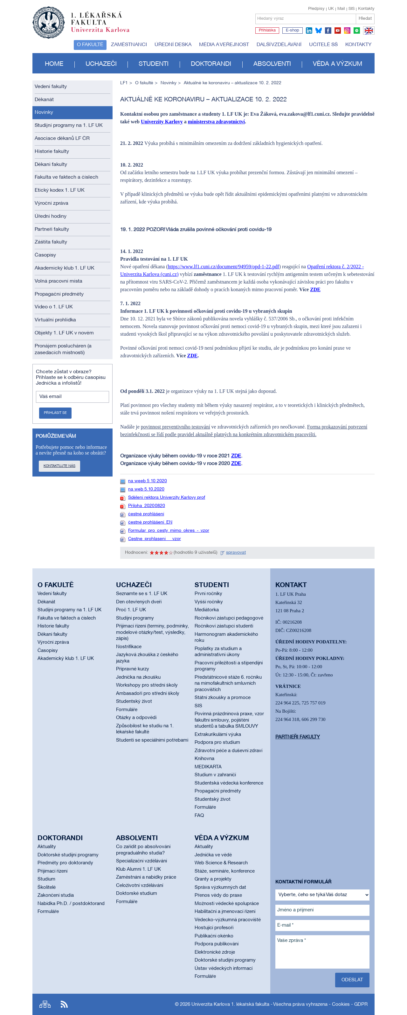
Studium (46, 879)
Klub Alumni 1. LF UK (138, 869)
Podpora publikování (216, 944)
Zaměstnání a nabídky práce (146, 877)
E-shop (292, 30)
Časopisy (45, 255)
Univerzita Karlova (105, 33)
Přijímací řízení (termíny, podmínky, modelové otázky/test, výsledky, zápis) (152, 632)
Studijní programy (135, 618)
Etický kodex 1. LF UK (60, 190)
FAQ (199, 815)
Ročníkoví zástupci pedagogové (229, 618)
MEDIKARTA (208, 767)
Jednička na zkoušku (138, 677)
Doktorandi (211, 64)
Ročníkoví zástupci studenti (224, 626)
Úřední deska (173, 45)
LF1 (124, 83)
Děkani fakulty (51, 164)
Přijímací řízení (52, 871)
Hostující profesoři (214, 928)
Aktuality (47, 847)
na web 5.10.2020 (146, 489)
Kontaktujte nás (59, 466)
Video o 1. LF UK (54, 307)
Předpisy (316, 9)
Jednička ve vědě (213, 855)
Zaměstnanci (129, 45)
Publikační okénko (214, 936)
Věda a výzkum (337, 64)
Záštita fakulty (51, 242)
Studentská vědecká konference (229, 783)
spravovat (236, 553)
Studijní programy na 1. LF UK (69, 125)
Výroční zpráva (51, 203)
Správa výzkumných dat (220, 887)
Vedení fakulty (51, 87)
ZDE (315, 289)
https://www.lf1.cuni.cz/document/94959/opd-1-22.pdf (223, 266)
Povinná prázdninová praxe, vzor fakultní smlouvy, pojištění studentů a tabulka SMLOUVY (229, 720)
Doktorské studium (136, 893)
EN (368, 34)
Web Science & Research (221, 863)
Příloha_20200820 (146, 506)
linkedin (309, 30)
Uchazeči (101, 64)
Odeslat (352, 980)
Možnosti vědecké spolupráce (227, 904)
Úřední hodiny (50, 216)
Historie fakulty (52, 151)
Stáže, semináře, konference (225, 871)
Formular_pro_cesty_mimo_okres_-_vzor (168, 531)
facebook (328, 30)
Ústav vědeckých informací (223, 968)
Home (54, 64)
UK (331, 9)
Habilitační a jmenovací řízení (225, 911)
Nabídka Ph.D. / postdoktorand (71, 904)
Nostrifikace (128, 647)
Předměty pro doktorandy (65, 863)
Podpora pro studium (217, 742)
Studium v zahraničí (215, 775)
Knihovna (204, 759)
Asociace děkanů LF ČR (62, 138)
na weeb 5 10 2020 (147, 481)
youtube (338, 30)
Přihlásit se (55, 413)
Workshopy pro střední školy (147, 685)
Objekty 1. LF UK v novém (64, 333)
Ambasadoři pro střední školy (147, 693)
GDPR (361, 1004)
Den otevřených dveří (139, 602)
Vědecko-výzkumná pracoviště (228, 920)
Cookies (341, 1004)
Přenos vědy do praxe (218, 895)
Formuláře (126, 710)
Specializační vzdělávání (141, 861)
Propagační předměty (59, 294)
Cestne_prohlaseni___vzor (154, 539)
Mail (341, 9)
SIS (351, 9)
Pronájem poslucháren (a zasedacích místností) (63, 349)
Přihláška (267, 30)
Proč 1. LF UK (131, 610)
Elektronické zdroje (215, 952)
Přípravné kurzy (132, 669)
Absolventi (272, 64)
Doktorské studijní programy (68, 855)
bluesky (318, 30)
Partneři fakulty (52, 229)
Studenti (154, 64)
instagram (347, 30)
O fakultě (90, 45)
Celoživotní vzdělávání (139, 885)
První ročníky (208, 594)
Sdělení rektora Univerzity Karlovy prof (166, 498)
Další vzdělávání (279, 45)
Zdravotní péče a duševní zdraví (228, 751)
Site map (45, 1004)
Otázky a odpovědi (136, 718)
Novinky (44, 112)
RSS (64, 1004)
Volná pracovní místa (58, 281)
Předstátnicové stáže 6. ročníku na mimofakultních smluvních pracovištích (228, 683)
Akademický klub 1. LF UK (64, 268)
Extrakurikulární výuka (218, 734)
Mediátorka (207, 610)
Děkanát (44, 100)
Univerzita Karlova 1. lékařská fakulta (230, 1004)
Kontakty (366, 9)
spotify (357, 30)
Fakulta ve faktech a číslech (66, 177)
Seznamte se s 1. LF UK (141, 594)
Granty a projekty (213, 879)
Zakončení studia (56, 895)
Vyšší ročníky (209, 602)
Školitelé (47, 887)
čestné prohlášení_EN (150, 522)
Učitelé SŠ (323, 45)
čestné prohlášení (146, 514)
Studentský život (134, 701)
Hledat (365, 19)
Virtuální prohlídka (55, 320)
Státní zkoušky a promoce (223, 698)
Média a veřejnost (224, 45)
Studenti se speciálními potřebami (152, 740)
